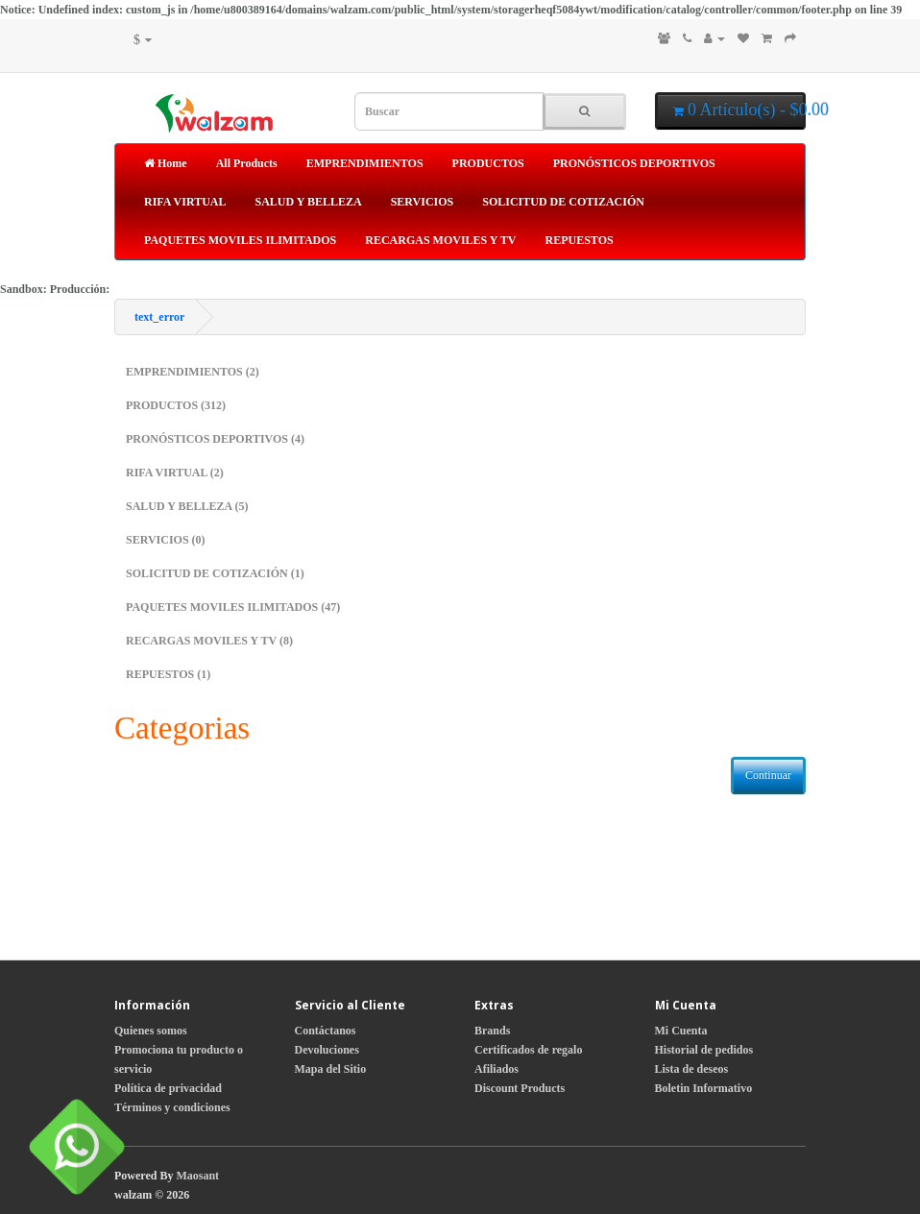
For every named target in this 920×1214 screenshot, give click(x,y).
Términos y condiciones (172, 1107)
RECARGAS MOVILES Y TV (440, 240)
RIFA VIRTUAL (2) (175, 472)
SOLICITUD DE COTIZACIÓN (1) (215, 573)
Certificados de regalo (528, 1049)
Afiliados (496, 1069)
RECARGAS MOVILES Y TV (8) (209, 640)
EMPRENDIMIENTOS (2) (192, 371)
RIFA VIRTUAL (185, 201)
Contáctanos (325, 1030)
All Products (247, 163)
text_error (159, 317)
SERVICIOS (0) (166, 539)
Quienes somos (150, 1030)
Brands (492, 1030)
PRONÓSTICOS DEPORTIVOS (634, 163)
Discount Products (519, 1088)
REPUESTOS (579, 240)
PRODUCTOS (488, 163)
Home (165, 163)
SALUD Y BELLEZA (307, 201)
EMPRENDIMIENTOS (365, 163)
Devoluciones (327, 1049)
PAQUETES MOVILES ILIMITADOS (240, 240)
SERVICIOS (422, 201)
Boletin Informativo (704, 1088)
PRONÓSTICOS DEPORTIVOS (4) (215, 439)
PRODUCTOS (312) (176, 405)
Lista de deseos (692, 1069)
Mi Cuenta (681, 1030)
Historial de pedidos (704, 1049)
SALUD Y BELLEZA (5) (187, 506)
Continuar (768, 775)
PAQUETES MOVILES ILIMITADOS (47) (233, 607)
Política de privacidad (168, 1088)
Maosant (197, 1175)
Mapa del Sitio (331, 1069)
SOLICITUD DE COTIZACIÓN (563, 201)
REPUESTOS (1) (168, 674)
